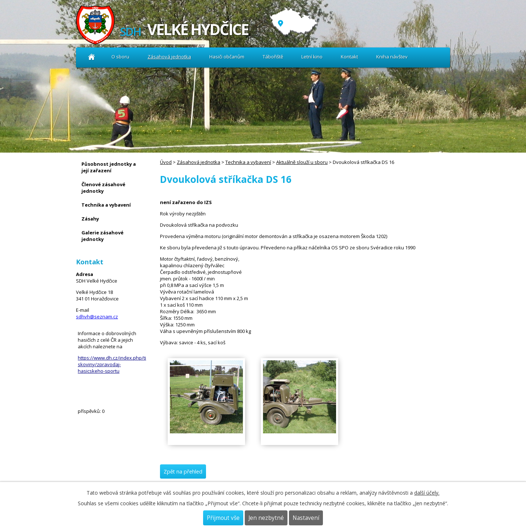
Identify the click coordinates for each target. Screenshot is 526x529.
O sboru (120, 56)
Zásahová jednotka (169, 56)
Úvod (91, 56)
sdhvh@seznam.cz (97, 316)
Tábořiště (273, 56)
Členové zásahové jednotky (103, 187)
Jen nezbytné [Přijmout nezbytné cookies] (266, 518)
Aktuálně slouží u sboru (302, 162)
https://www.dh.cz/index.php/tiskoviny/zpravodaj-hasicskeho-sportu (112, 364)
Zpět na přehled (183, 471)
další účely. (426, 492)
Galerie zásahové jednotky (102, 235)
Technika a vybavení (248, 162)
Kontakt (349, 56)
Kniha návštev (392, 56)
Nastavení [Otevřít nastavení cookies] (306, 518)
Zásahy (90, 218)
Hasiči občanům (226, 56)
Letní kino (312, 56)
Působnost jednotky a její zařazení (108, 167)
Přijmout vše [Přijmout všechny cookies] (223, 518)
